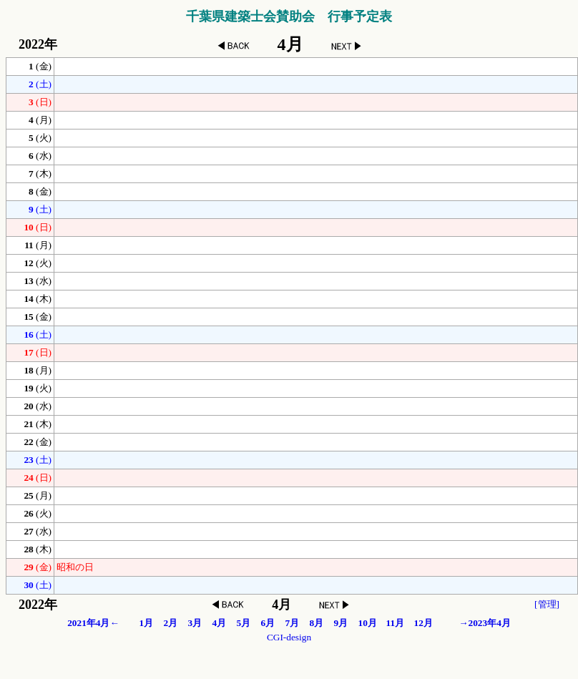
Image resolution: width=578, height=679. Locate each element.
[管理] (546, 604)
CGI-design (289, 637)
